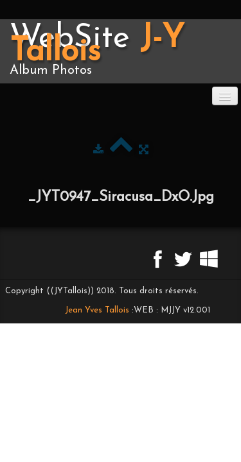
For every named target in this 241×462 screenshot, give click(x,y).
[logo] (120, 51)
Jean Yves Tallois (97, 310)
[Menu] (225, 96)
